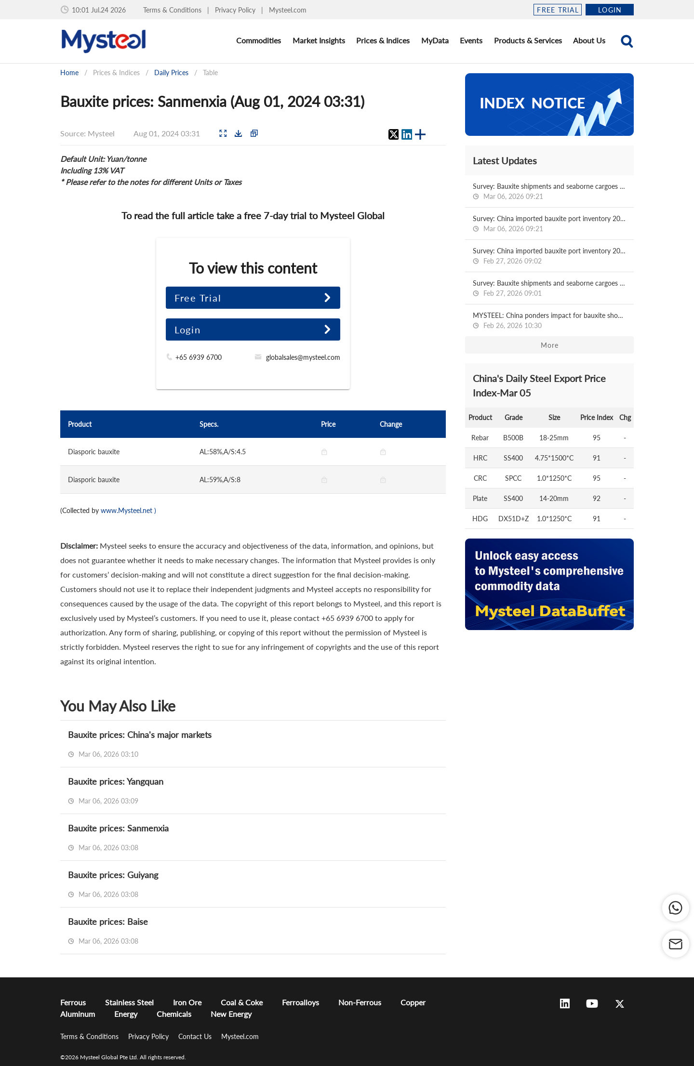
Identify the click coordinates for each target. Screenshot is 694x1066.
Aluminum (77, 1013)
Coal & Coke (242, 1002)
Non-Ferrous (359, 1002)
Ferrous (73, 1002)
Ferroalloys (300, 1002)
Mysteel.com (288, 10)
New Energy (231, 1013)
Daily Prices (171, 72)
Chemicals (174, 1013)
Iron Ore (187, 1002)
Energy (125, 1013)
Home (69, 72)
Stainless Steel (129, 1002)
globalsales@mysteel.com (303, 357)
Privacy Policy (236, 10)
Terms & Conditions (173, 10)
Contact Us (196, 1036)
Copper (413, 1002)
